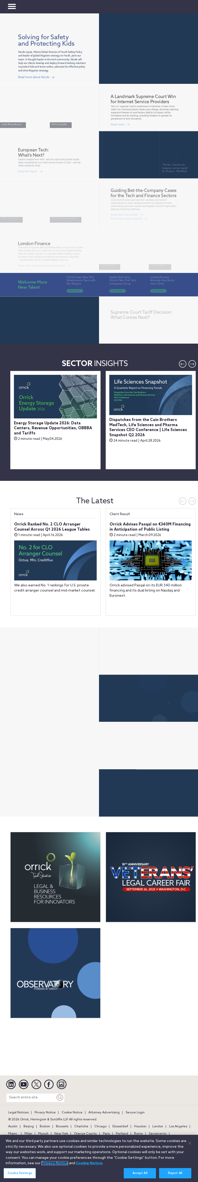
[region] (99, 1158)
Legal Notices (18, 1112)
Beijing (28, 1126)
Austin (13, 1126)
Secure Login (135, 1112)
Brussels (62, 1126)
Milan (28, 1134)
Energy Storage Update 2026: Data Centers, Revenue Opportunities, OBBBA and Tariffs (53, 428)
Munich (43, 1134)
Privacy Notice (45, 1112)
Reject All (175, 1173)
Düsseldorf (120, 1126)
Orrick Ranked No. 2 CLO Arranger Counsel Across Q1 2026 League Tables (52, 527)
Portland (122, 1134)
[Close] (189, 1143)
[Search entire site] (31, 1097)
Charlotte (81, 1126)
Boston (45, 1126)
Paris (106, 1134)
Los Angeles (178, 1126)
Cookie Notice (72, 1112)
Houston (140, 1126)
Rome (138, 1134)
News (18, 514)
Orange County (85, 1134)
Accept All (140, 1173)
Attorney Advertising (104, 1112)
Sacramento (158, 1134)
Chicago (100, 1126)
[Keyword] (60, 1097)
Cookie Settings (20, 1173)
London (157, 1126)
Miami (12, 1134)
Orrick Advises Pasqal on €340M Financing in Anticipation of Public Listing (150, 527)
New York (61, 1134)
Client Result (120, 514)
